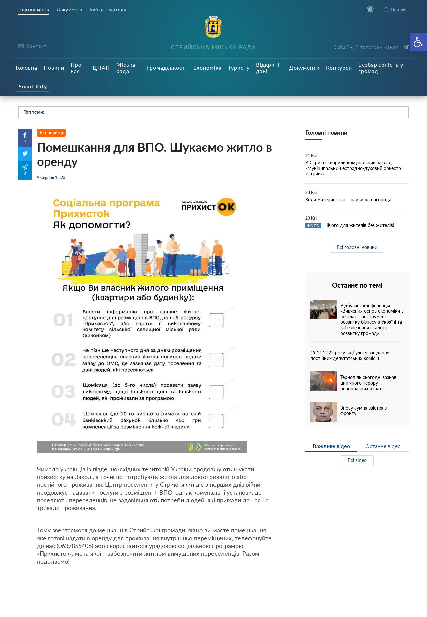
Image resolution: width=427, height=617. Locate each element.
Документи (69, 9)
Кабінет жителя (108, 9)
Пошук (394, 9)
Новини (54, 67)
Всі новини (51, 132)
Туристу (239, 67)
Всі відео (357, 460)
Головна (26, 67)
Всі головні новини (357, 247)
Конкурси (339, 67)
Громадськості (167, 67)
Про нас (76, 67)
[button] (418, 42)
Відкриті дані (267, 67)
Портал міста (33, 9)
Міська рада (125, 67)
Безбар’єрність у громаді (380, 67)
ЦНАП (101, 67)
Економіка (207, 67)
